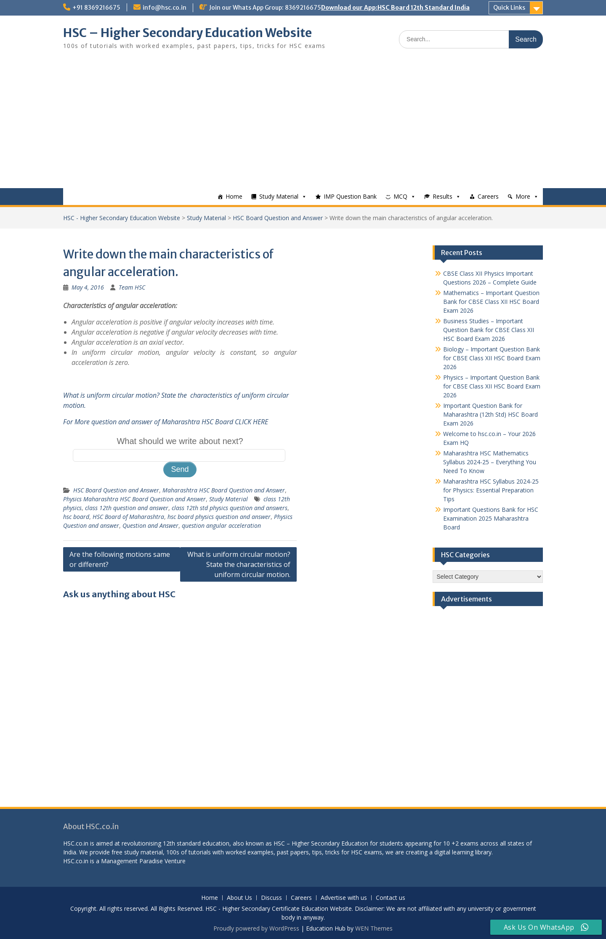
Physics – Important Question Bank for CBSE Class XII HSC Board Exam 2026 (491, 386)
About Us (239, 898)
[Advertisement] (303, 125)
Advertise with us (344, 898)
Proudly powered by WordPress (256, 928)
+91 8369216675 (96, 7)
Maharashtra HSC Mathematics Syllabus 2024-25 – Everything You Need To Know (489, 462)
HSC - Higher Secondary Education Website (121, 218)
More (523, 196)
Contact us (390, 898)
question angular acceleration (221, 525)
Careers (488, 196)
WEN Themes (374, 928)
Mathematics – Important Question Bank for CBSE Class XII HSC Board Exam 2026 (491, 301)
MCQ (400, 196)
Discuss (271, 898)
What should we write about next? (180, 441)
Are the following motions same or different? (119, 559)
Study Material (278, 196)
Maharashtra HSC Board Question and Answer (223, 490)
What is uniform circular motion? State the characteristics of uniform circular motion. (238, 564)
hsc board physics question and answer (219, 517)
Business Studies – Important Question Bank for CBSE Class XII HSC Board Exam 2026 (488, 330)
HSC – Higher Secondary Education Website (187, 32)
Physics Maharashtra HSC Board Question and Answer (134, 499)
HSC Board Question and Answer (278, 218)
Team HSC (132, 287)
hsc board (76, 517)
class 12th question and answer (126, 508)
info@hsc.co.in (164, 7)
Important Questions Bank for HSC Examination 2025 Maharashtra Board (490, 518)
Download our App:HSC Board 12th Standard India (395, 7)
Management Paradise (132, 861)
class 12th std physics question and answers (229, 508)
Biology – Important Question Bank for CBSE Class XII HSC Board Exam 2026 (491, 358)
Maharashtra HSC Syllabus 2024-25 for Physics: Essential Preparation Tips (491, 490)
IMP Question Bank (350, 196)
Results (442, 196)
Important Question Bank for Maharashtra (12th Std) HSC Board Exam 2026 (490, 414)
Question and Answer (150, 525)
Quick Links (509, 7)
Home (234, 196)
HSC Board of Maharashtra (128, 517)
